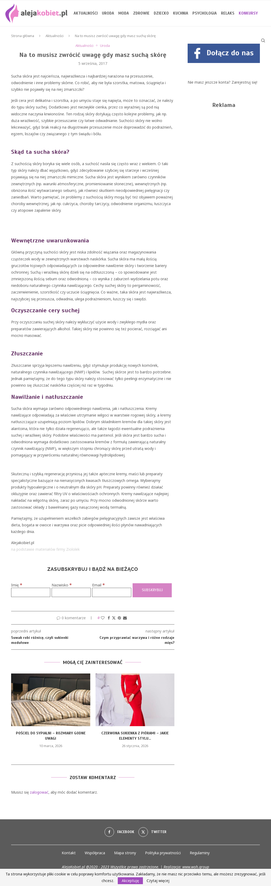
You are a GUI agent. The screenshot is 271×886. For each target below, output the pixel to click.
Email (98, 584)
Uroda (108, 13)
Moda (123, 13)
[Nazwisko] (71, 592)
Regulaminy (200, 852)
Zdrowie (141, 13)
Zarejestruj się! (244, 82)
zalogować (39, 792)
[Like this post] (103, 617)
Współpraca (95, 852)
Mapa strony (125, 852)
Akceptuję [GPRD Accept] (130, 880)
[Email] (111, 592)
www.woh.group (195, 866)
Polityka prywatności (163, 852)
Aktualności (86, 13)
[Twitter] (152, 832)
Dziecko (161, 13)
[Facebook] (119, 832)
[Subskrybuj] (152, 590)
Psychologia (204, 13)
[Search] (263, 40)
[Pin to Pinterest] (119, 617)
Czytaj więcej (158, 881)
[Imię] (30, 592)
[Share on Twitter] (114, 617)
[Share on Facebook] (109, 617)
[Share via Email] (125, 617)
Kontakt (69, 852)
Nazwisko (62, 584)
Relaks (227, 13)
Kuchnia (180, 13)
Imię (16, 584)
